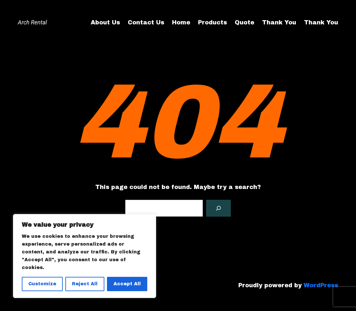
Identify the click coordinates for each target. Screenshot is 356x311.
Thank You (279, 22)
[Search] (218, 208)
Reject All (85, 283)
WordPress (321, 285)
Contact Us (146, 22)
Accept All (127, 283)
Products (212, 22)
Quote (244, 22)
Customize (42, 283)
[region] (84, 256)
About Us (105, 22)
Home (181, 22)
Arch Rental (32, 22)
